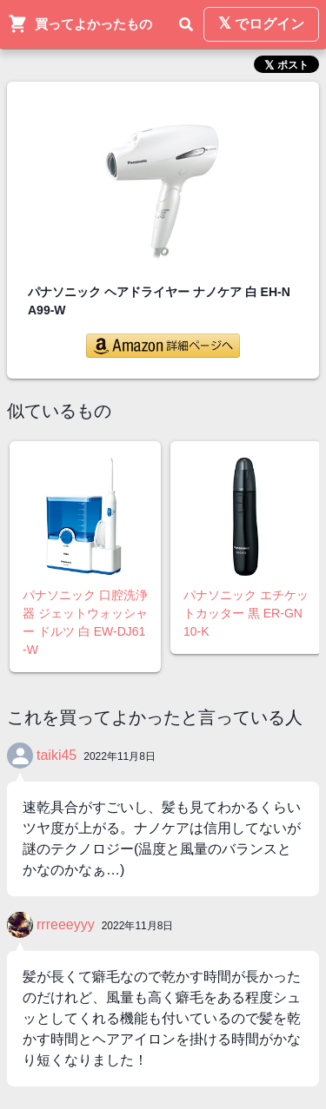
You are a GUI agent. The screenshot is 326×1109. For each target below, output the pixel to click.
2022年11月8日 (119, 756)
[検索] (186, 24)
